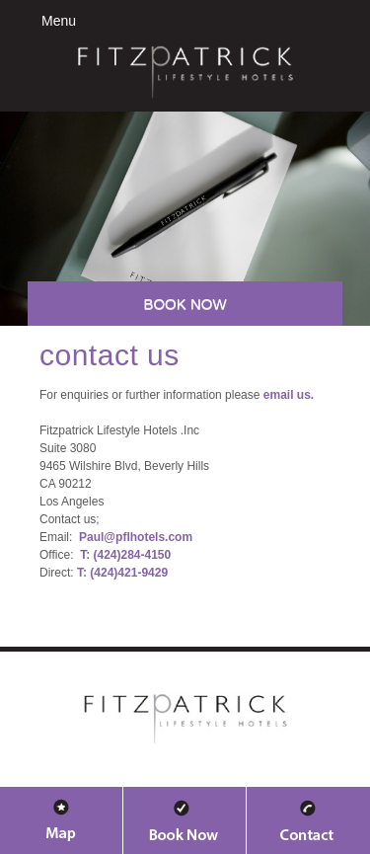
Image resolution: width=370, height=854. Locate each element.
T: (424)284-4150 (125, 555)
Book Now (184, 303)
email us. (288, 395)
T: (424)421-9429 (122, 573)
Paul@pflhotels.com (135, 537)
